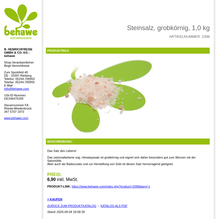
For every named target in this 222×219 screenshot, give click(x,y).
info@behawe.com (16, 88)
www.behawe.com (16, 118)
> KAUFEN (54, 199)
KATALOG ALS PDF (114, 206)
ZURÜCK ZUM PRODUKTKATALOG (71, 206)
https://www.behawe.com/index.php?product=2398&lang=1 (111, 186)
